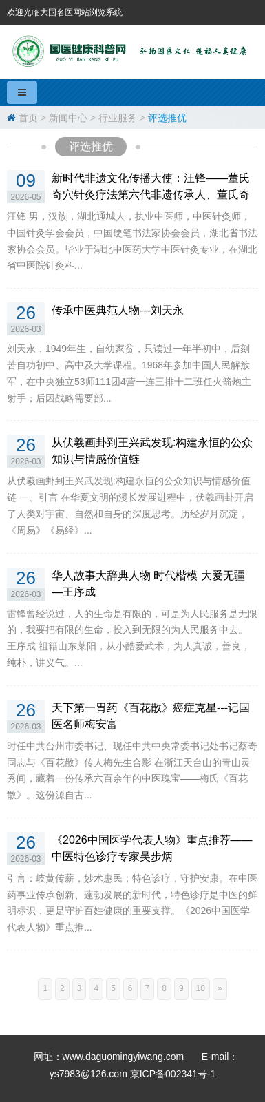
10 (200, 988)
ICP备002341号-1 (178, 1073)
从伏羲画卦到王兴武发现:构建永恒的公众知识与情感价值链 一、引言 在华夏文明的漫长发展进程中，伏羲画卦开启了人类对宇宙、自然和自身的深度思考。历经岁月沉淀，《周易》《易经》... (130, 505)
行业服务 (117, 117)
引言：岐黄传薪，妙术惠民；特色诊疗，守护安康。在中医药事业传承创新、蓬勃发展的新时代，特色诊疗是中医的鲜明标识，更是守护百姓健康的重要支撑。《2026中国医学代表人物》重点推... (132, 903)
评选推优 (167, 117)
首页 (28, 117)
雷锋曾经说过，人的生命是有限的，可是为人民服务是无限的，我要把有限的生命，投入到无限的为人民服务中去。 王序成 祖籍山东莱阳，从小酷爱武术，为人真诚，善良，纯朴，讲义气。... (132, 638)
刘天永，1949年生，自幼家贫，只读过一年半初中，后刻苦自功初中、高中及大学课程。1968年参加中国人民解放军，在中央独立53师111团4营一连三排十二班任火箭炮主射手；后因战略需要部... (129, 373)
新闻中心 (68, 117)
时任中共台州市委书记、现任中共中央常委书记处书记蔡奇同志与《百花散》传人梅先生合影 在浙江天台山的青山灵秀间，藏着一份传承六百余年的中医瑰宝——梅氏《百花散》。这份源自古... (132, 770)
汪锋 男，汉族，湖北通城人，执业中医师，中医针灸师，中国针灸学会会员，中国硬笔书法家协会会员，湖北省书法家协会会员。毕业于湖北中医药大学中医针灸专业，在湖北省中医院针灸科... (132, 241)
